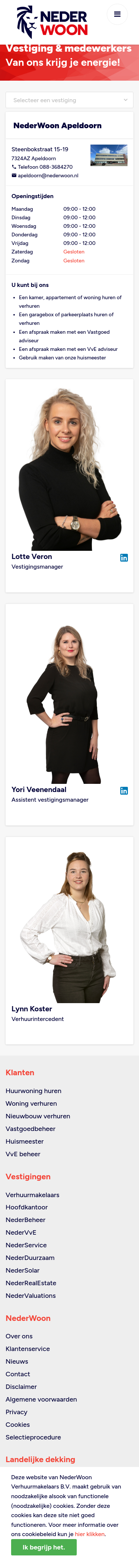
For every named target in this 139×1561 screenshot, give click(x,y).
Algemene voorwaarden (41, 1399)
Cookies (18, 1425)
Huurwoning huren (34, 1091)
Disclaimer (21, 1387)
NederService (26, 1245)
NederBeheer (26, 1220)
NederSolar (23, 1270)
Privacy (16, 1412)
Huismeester (25, 1141)
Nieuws (17, 1361)
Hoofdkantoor (27, 1207)
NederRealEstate (31, 1283)
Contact (18, 1374)
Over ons (19, 1336)
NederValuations (31, 1296)
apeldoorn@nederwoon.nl (44, 175)
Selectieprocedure (33, 1437)
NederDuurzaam (30, 1258)
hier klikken (90, 1534)
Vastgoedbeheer (31, 1129)
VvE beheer (23, 1154)
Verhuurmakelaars (32, 1195)
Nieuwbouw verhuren (38, 1116)
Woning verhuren (31, 1103)
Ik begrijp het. (44, 1547)
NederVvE (21, 1232)
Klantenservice (28, 1349)
